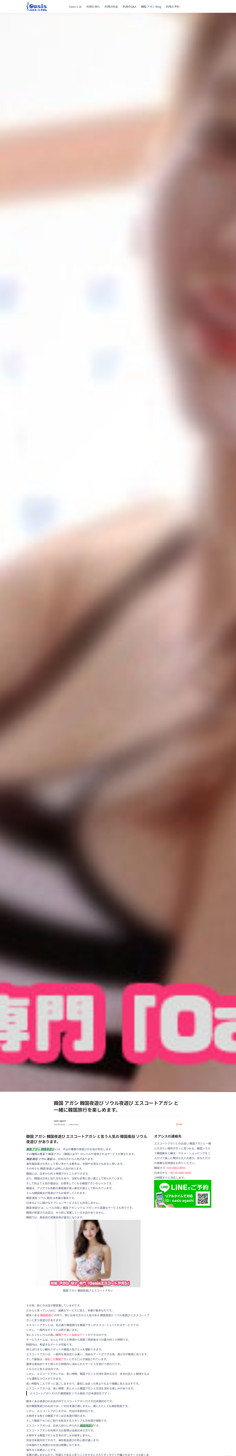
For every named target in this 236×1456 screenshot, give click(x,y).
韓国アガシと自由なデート (72, 1335)
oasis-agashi (60, 1120)
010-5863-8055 (176, 1168)
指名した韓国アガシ (57, 1359)
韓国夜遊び (47, 1315)
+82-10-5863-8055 (180, 1173)
